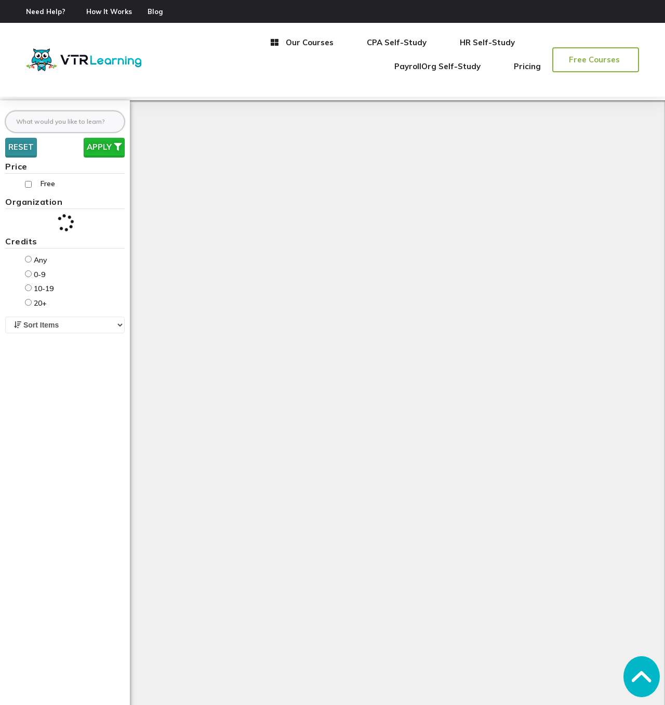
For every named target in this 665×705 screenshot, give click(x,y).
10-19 (39, 288)
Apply (104, 147)
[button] (595, 59)
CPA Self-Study (397, 42)
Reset (21, 147)
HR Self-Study (487, 42)
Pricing (527, 66)
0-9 (35, 274)
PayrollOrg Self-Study (437, 66)
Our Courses (302, 42)
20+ (36, 303)
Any (36, 260)
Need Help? (45, 11)
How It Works (109, 11)
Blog (155, 11)
